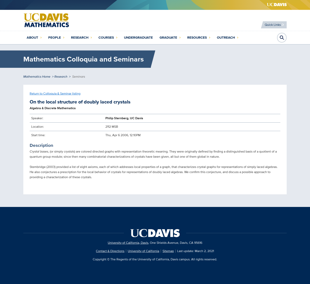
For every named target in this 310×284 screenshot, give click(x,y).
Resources (197, 37)
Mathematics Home (36, 76)
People (54, 37)
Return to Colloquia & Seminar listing (55, 93)
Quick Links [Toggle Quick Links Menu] (272, 24)
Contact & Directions (110, 251)
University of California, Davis (128, 242)
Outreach (226, 37)
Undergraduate (138, 37)
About (32, 37)
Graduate (168, 37)
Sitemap (168, 251)
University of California (143, 251)
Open (282, 38)
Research (79, 37)
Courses (106, 37)
